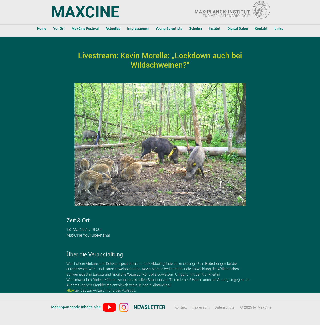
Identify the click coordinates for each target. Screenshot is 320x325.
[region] (153, 308)
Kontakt (180, 307)
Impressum (201, 307)
